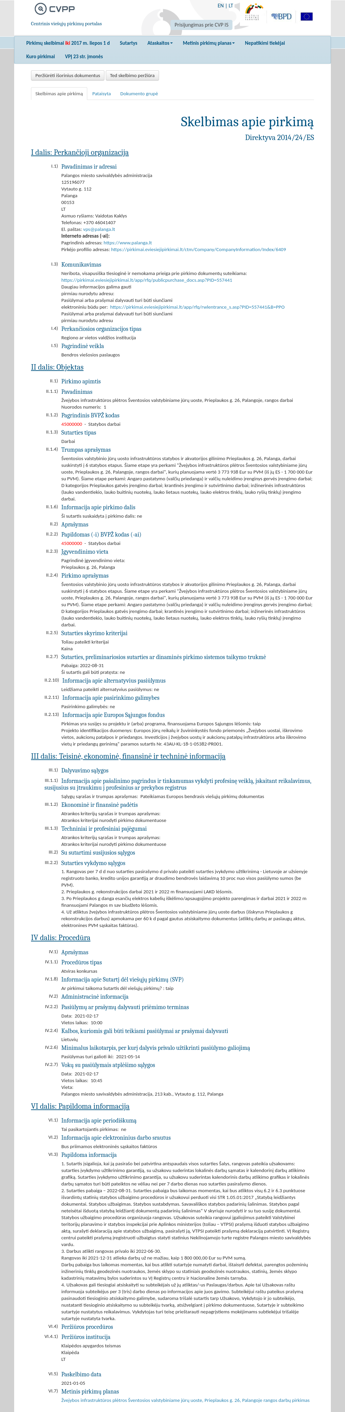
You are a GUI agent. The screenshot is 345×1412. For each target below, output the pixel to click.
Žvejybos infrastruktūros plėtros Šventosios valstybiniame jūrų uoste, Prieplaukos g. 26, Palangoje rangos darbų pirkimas (185, 1400)
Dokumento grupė (139, 94)
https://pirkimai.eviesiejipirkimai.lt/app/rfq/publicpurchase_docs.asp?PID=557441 (146, 280)
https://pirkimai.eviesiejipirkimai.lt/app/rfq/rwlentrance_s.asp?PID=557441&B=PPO (197, 307)
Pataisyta (101, 94)
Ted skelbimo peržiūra (132, 75)
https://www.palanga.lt (128, 243)
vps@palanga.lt (99, 229)
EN (221, 5)
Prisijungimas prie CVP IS (201, 25)
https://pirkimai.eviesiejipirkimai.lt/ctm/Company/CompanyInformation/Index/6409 (198, 249)
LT (231, 5)
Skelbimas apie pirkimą (59, 94)
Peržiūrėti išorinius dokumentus (67, 75)
